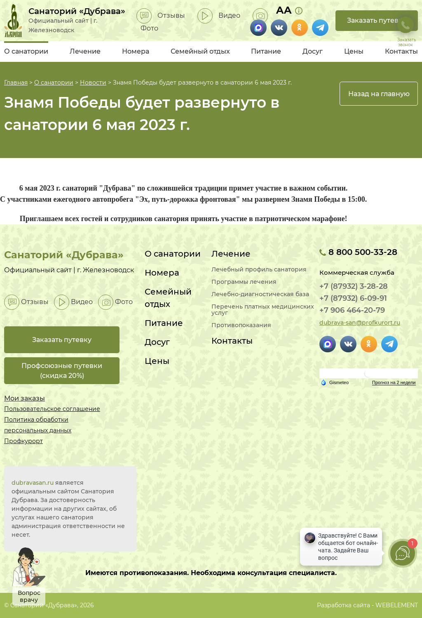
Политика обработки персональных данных (37, 425)
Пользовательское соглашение (52, 409)
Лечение (85, 51)
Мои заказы (24, 398)
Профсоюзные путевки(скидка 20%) (61, 371)
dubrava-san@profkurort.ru (359, 322)
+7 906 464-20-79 (352, 310)
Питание (266, 51)
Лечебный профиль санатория (259, 270)
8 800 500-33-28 (358, 252)
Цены (353, 51)
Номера (135, 51)
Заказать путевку (376, 20)
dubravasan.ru (33, 482)
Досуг (312, 51)
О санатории (26, 51)
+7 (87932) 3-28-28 (353, 286)
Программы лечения (244, 282)
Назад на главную (379, 94)
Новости (93, 82)
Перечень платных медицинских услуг (262, 310)
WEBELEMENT (396, 605)
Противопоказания (241, 325)
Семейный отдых (200, 51)
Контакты (401, 51)
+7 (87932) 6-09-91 (353, 298)
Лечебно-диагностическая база (260, 294)
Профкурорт (23, 441)
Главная (16, 82)
